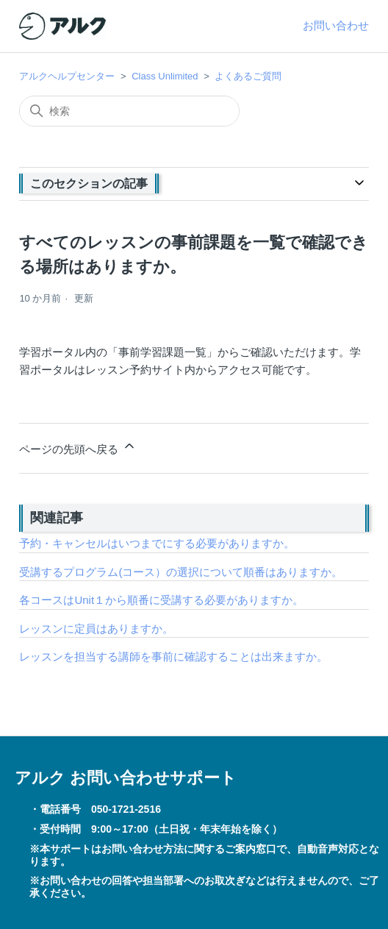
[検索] (129, 111)
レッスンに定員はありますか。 (96, 628)
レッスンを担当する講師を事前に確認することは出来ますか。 (173, 656)
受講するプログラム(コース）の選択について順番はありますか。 (180, 572)
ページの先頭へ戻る (77, 446)
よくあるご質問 (248, 76)
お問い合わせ (336, 25)
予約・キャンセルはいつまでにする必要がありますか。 (157, 543)
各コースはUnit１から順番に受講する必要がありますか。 (161, 600)
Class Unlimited (165, 76)
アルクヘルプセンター (67, 76)
